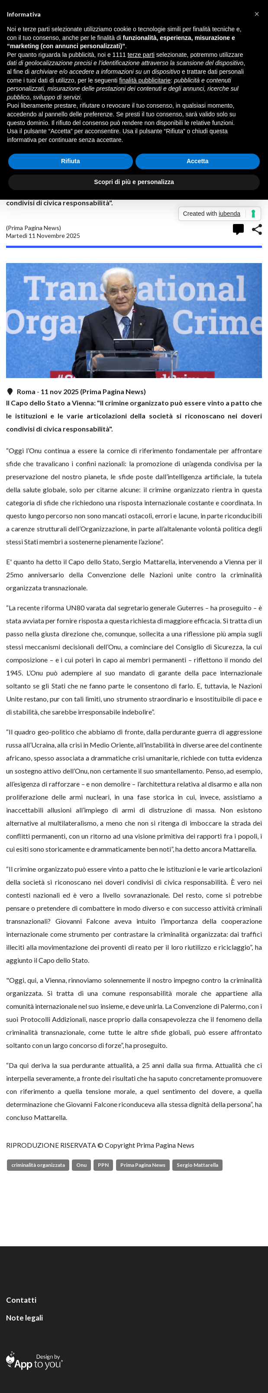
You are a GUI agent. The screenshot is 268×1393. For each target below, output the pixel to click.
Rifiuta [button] (70, 161)
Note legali (24, 1317)
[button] (257, 14)
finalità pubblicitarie (145, 80)
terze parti (141, 54)
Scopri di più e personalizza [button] (134, 181)
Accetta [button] (198, 161)
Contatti (21, 1299)
